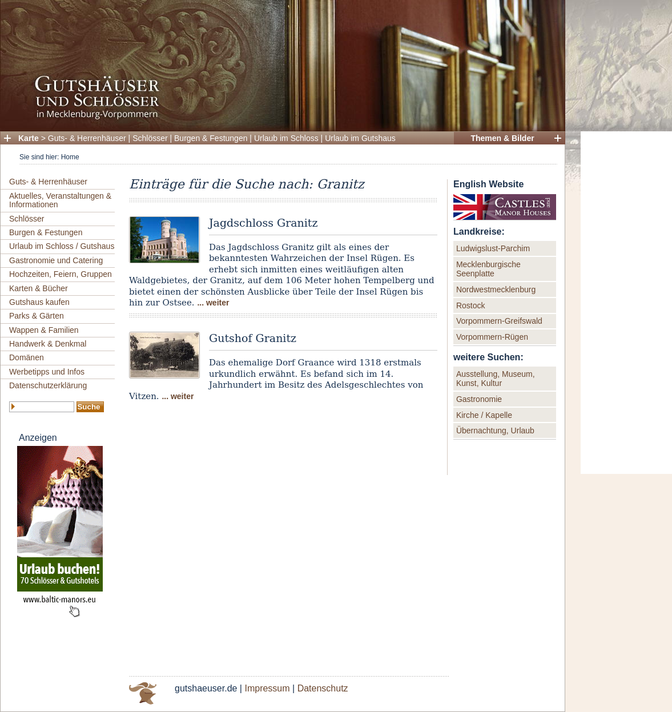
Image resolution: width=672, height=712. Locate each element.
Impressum (266, 688)
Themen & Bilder (502, 138)
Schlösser (149, 138)
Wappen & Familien (44, 330)
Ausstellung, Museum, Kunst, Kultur (495, 378)
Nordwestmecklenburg (496, 289)
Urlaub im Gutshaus (360, 138)
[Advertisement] (626, 302)
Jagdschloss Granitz (263, 222)
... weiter (213, 302)
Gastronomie (479, 399)
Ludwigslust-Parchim (493, 248)
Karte (28, 138)
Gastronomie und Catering (56, 260)
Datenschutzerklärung (48, 385)
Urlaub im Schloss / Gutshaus (61, 246)
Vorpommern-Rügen (492, 336)
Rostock (470, 305)
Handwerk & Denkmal (47, 343)
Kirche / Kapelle (484, 415)
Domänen (26, 357)
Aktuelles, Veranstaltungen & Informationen (60, 200)
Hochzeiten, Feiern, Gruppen (60, 274)
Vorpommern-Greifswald (499, 320)
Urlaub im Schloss (286, 138)
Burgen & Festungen (210, 138)
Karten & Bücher (38, 288)
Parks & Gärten (36, 315)
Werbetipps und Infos (46, 371)
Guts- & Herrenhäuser (87, 138)
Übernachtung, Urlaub (495, 430)
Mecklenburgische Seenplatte (488, 269)
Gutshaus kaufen (39, 302)
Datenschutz (322, 688)
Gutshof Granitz (252, 338)
